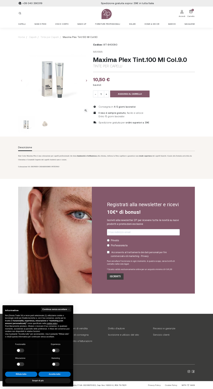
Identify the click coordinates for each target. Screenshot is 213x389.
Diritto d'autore (116, 328)
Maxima (98, 51)
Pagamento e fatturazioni (77, 340)
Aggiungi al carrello (130, 94)
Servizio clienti (161, 334)
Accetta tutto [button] (54, 374)
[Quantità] (101, 94)
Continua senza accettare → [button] (56, 309)
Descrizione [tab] (25, 147)
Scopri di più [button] (38, 381)
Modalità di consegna (76, 334)
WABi (192, 385)
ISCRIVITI (115, 276)
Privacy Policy (154, 385)
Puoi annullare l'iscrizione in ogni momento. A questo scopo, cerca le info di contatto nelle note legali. (141, 262)
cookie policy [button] (52, 323)
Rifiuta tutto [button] (21, 374)
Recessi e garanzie (164, 328)
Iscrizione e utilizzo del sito (123, 334)
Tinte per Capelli (50, 37)
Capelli (33, 37)
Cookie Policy (171, 385)
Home (21, 37)
